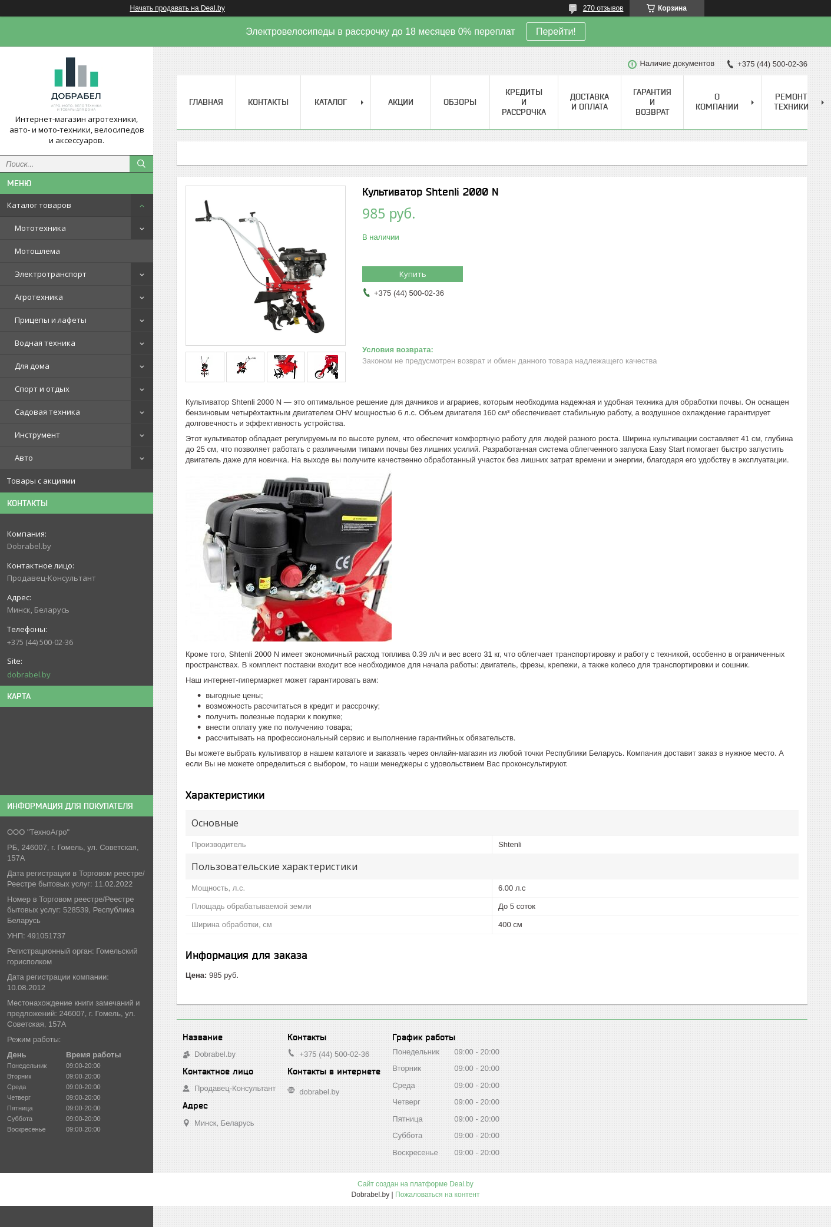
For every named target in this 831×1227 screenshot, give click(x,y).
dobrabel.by (29, 674)
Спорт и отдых (42, 388)
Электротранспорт (51, 274)
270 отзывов (603, 8)
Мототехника (40, 228)
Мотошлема (37, 251)
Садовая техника (47, 411)
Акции (400, 102)
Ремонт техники (791, 101)
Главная (206, 102)
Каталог (330, 102)
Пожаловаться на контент (437, 1194)
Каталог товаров (39, 205)
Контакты (268, 102)
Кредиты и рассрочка (524, 102)
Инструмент (37, 434)
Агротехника (39, 297)
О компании (717, 101)
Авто (24, 457)
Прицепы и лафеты (51, 320)
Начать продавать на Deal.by (177, 8)
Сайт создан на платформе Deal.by (415, 1184)
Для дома (32, 366)
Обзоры (459, 102)
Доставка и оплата (589, 101)
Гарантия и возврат (652, 102)
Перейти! (556, 32)
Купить (412, 274)
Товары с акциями (41, 480)
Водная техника (45, 343)
